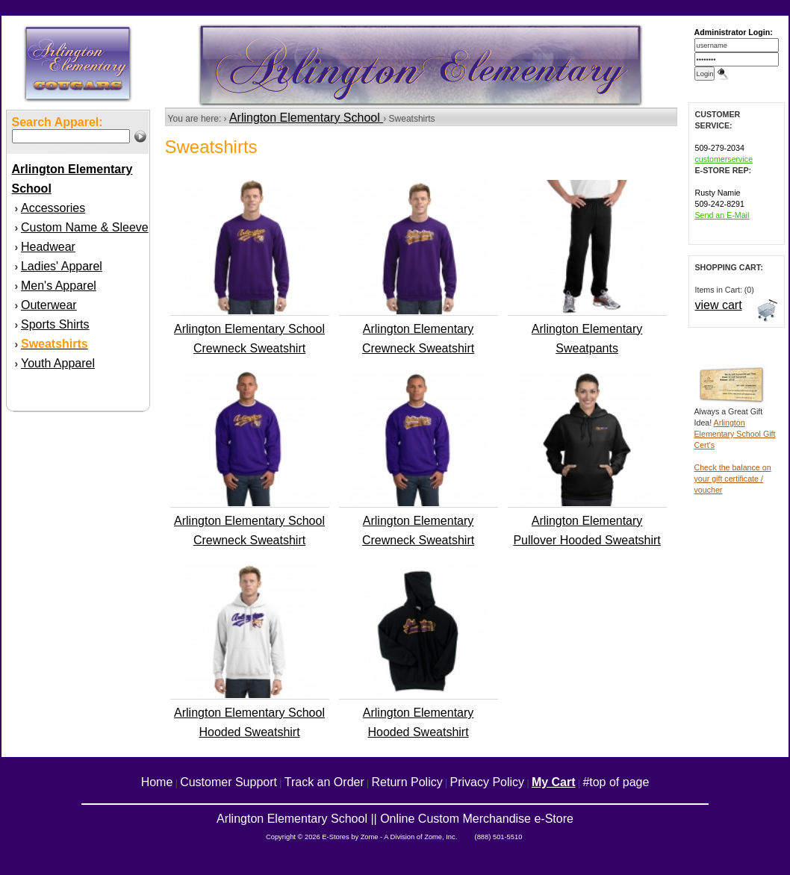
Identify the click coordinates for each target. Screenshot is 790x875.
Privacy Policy (487, 782)
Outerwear (49, 305)
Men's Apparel (58, 285)
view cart (718, 305)
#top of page (615, 782)
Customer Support (228, 782)
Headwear (48, 246)
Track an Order (324, 782)
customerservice (724, 159)
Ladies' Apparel (61, 266)
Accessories (53, 208)
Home (157, 782)
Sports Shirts (55, 324)
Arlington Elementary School (306, 117)
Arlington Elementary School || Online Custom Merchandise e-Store (395, 818)
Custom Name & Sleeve (85, 227)
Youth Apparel (58, 363)
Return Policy (407, 782)
